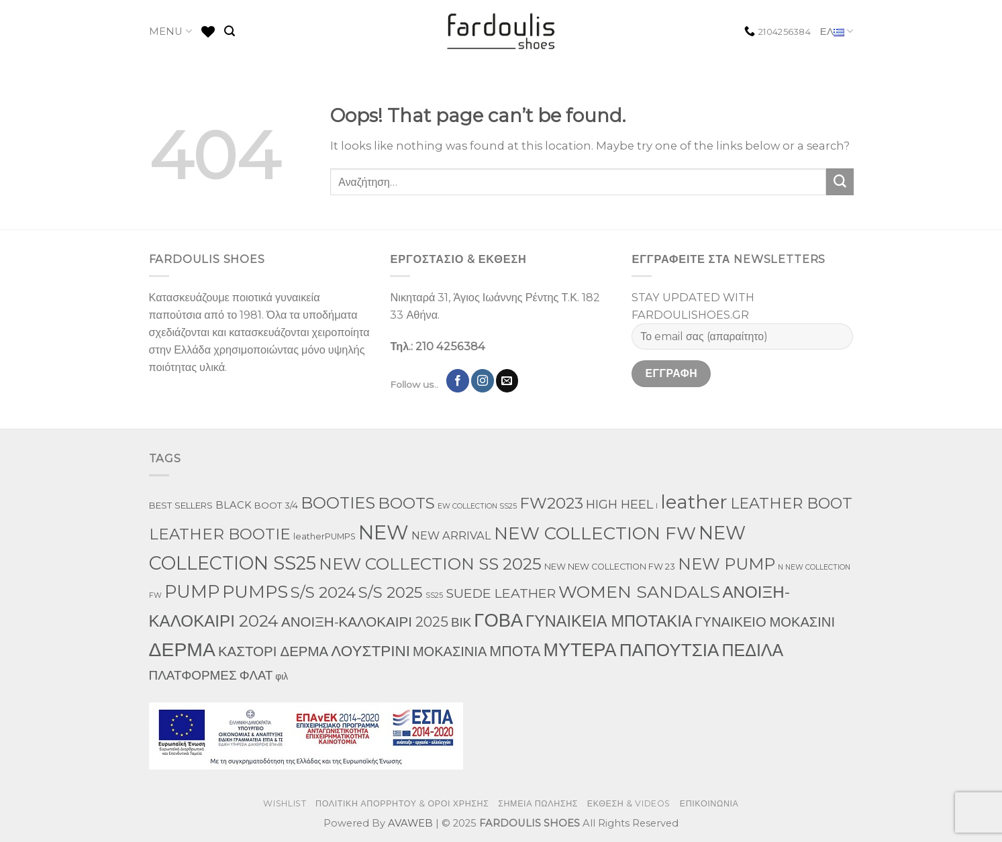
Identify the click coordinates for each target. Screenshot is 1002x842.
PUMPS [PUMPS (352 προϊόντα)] (255, 591)
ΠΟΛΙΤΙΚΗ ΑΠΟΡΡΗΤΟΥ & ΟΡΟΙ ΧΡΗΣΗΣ (402, 803)
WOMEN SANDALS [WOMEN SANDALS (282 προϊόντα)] (639, 592)
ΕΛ (837, 32)
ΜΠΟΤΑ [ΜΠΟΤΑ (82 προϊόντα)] (514, 651)
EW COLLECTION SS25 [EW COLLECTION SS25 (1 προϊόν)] (477, 506)
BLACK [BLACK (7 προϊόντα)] (233, 505)
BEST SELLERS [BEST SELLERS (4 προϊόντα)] (181, 505)
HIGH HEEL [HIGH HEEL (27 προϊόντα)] (619, 504)
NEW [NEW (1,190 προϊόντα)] (383, 532)
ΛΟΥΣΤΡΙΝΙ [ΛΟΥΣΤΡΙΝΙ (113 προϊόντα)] (370, 650)
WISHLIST (284, 803)
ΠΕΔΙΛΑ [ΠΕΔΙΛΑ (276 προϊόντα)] (752, 650)
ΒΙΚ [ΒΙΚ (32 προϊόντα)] (461, 622)
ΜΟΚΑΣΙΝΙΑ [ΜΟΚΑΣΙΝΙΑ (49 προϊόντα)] (450, 651)
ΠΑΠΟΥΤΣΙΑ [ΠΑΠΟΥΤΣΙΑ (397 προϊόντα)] (669, 650)
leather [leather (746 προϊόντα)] (694, 501)
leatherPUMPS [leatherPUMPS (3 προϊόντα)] (324, 536)
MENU (171, 31)
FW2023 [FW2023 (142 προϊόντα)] (551, 503)
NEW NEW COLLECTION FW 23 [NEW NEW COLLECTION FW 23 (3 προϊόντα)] (609, 567)
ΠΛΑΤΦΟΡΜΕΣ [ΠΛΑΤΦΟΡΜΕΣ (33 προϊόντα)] (193, 675)
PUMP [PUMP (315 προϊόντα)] (191, 591)
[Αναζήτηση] (229, 31)
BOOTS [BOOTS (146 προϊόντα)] (406, 503)
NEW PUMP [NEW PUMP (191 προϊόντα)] (726, 564)
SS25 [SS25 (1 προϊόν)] (434, 595)
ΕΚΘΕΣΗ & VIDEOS (628, 803)
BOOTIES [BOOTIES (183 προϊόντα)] (338, 503)
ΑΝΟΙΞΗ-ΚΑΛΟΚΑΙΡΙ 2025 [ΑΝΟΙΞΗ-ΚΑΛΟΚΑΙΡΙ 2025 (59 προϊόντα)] (364, 621)
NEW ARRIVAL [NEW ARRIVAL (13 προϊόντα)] (451, 535)
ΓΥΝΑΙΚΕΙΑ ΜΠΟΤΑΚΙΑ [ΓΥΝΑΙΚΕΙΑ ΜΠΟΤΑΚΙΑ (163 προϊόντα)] (608, 621)
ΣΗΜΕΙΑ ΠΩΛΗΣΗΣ (538, 803)
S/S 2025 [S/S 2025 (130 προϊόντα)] (390, 592)
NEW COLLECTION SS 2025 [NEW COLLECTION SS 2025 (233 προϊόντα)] (430, 564)
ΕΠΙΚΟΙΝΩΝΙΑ (709, 803)
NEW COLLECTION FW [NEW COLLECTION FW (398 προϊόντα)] (595, 533)
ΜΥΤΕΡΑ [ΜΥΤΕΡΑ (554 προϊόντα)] (579, 650)
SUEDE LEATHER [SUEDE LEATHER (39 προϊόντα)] (501, 593)
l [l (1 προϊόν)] (657, 506)
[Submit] (839, 181)
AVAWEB (410, 823)
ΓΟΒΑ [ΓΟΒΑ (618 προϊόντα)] (498, 620)
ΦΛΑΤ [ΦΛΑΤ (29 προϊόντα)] (256, 675)
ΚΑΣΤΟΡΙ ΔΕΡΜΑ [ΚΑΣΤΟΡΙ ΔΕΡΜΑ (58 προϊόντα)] (273, 651)
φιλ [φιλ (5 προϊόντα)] (281, 676)
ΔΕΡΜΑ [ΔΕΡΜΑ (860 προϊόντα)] (182, 649)
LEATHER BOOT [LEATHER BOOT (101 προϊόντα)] (791, 503)
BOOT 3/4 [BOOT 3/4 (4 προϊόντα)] (276, 505)
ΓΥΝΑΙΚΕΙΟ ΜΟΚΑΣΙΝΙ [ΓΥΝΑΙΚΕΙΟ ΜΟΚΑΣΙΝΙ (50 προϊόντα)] (765, 622)
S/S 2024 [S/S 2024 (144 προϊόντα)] (323, 592)
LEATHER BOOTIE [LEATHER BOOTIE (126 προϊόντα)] (220, 534)
